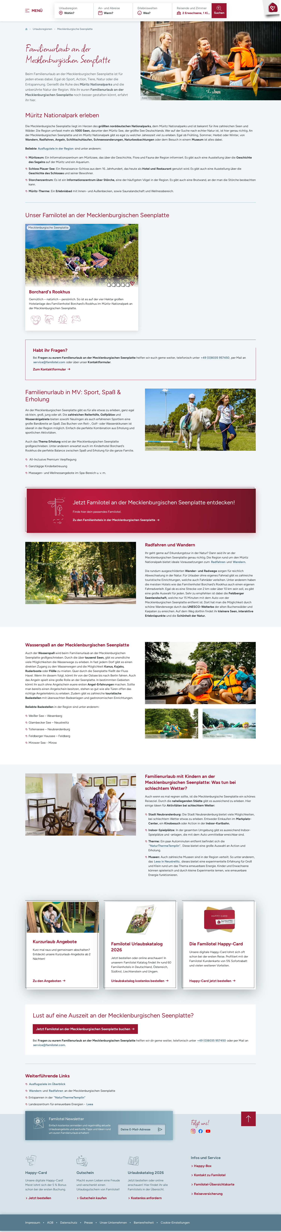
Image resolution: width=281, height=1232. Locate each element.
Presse (88, 1223)
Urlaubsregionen (42, 30)
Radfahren (218, 563)
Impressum (32, 1223)
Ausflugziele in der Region (56, 149)
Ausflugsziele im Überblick (47, 1085)
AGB (50, 1223)
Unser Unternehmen (113, 1223)
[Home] (26, 30)
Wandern (35, 1092)
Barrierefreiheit (144, 1223)
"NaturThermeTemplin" (69, 1098)
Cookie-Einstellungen (175, 1223)
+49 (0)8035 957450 (215, 359)
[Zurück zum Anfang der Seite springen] (248, 1119)
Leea (89, 1105)
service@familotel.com (49, 363)
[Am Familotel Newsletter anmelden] (160, 1131)
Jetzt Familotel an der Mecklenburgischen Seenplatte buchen (83, 1030)
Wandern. (239, 563)
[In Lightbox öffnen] (200, 421)
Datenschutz (68, 1223)
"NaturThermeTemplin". (165, 847)
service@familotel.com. (49, 1046)
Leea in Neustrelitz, (167, 862)
